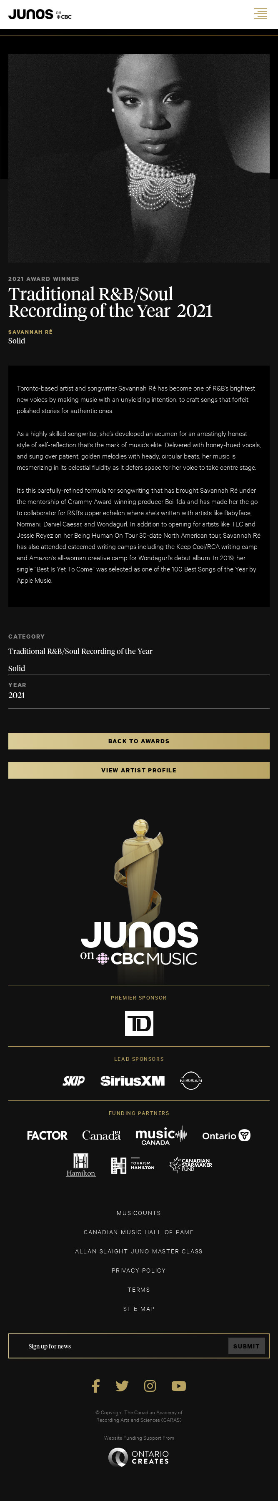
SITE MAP (139, 1308)
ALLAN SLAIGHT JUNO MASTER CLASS (139, 1251)
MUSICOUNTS (139, 1212)
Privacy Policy (139, 1270)
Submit (246, 1346)
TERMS (139, 1289)
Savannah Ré (30, 332)
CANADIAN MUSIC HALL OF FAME (139, 1231)
